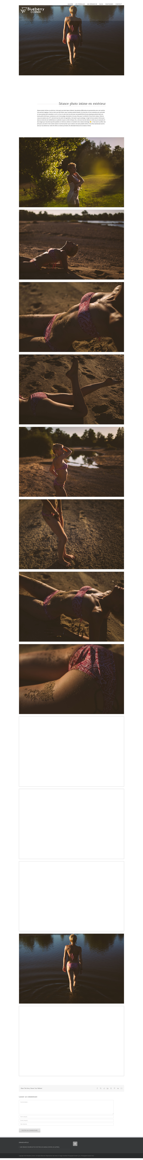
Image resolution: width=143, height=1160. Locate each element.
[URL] (66, 1124)
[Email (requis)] (66, 1120)
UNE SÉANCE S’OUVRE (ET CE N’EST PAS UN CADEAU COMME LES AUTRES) (39, 1147)
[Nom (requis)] (66, 1116)
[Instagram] (75, 1144)
